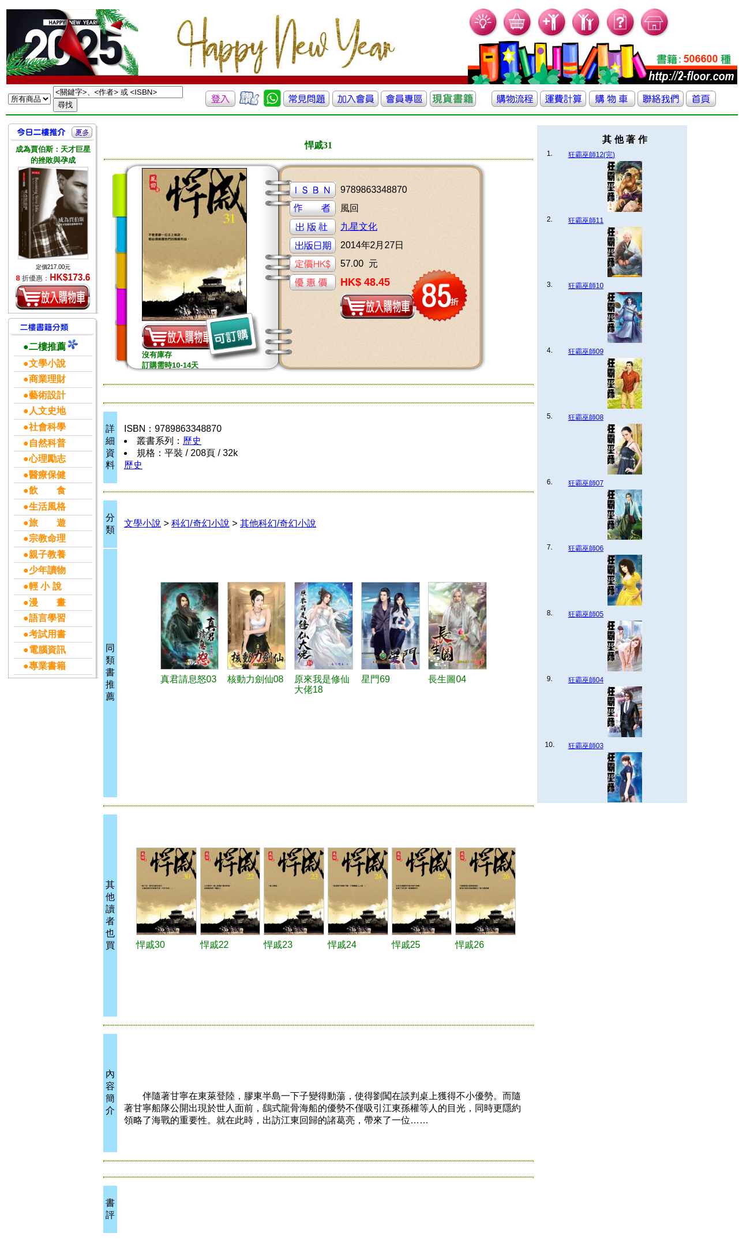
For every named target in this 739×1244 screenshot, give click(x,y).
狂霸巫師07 (585, 483)
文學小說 (142, 523)
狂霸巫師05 (585, 614)
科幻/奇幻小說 (200, 523)
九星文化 (358, 226)
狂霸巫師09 (585, 352)
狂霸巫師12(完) (591, 155)
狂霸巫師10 (585, 286)
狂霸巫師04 (585, 680)
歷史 (192, 441)
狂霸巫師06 (585, 548)
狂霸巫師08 (585, 417)
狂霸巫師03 (585, 746)
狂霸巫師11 (585, 220)
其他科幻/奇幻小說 (278, 523)
